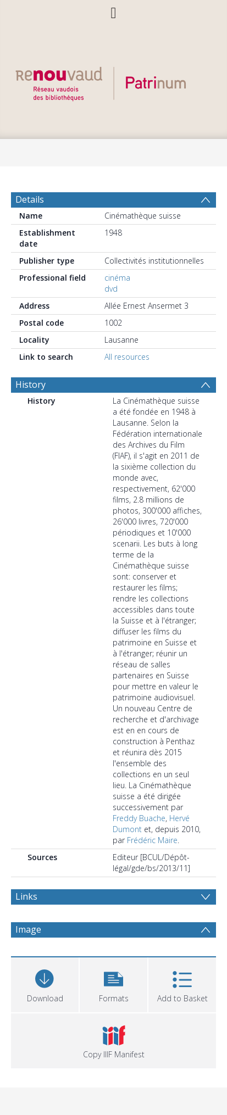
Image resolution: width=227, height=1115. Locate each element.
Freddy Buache (139, 818)
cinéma (117, 277)
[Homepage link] (114, 81)
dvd (111, 288)
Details (29, 199)
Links (26, 896)
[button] (113, 983)
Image (28, 929)
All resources (127, 357)
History (30, 384)
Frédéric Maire (152, 840)
